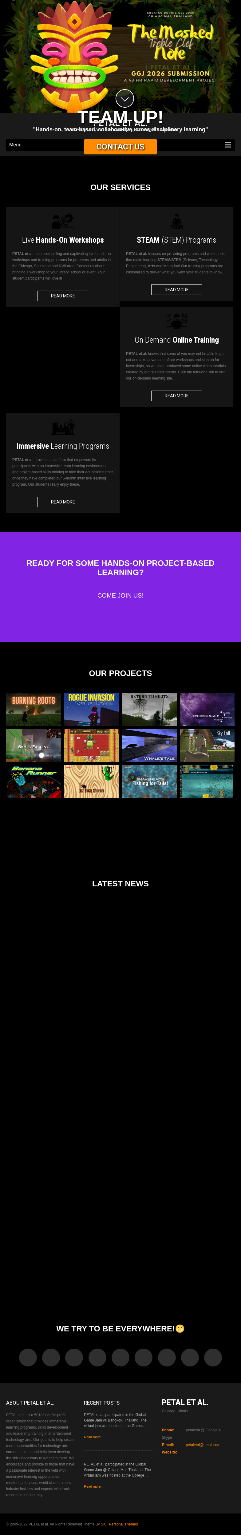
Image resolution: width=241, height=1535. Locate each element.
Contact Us (120, 146)
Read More (63, 295)
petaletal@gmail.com (203, 1445)
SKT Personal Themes (119, 1524)
